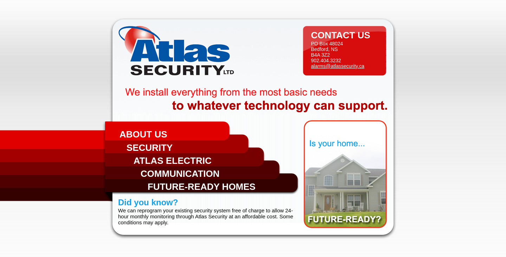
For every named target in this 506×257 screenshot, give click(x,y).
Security (149, 147)
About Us (143, 134)
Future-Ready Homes (201, 186)
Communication (180, 173)
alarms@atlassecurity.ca (337, 66)
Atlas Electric (173, 160)
